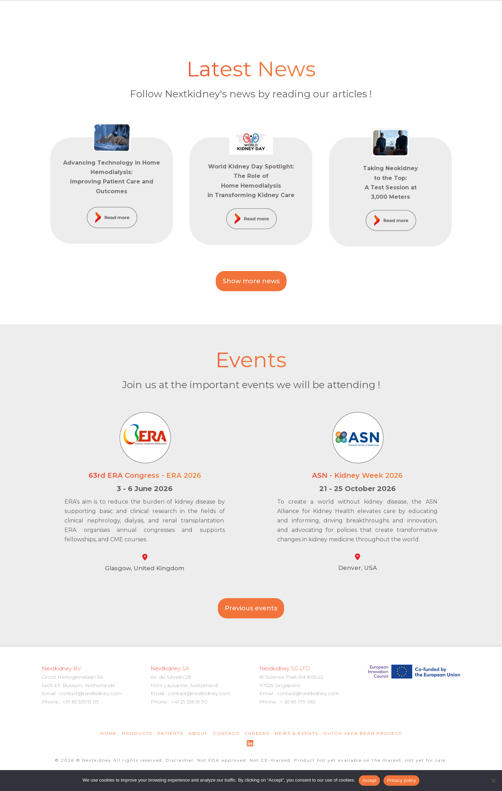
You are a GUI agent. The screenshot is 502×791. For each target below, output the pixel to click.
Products (137, 733)
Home (108, 733)
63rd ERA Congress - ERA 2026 (145, 475)
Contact (226, 733)
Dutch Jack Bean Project (363, 733)
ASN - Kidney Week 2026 (357, 475)
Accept (369, 780)
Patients (170, 733)
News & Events (296, 733)
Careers (257, 733)
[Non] (493, 780)
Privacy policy (401, 780)
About (198, 733)
